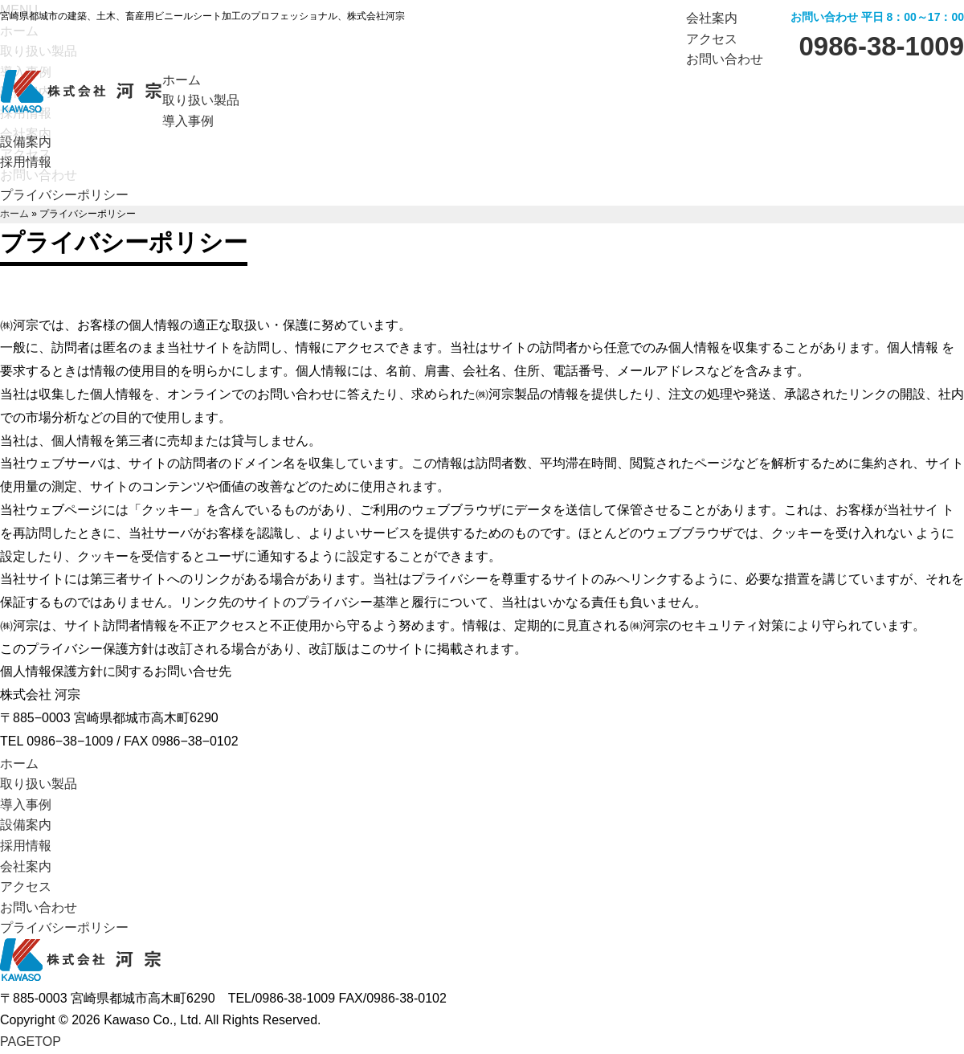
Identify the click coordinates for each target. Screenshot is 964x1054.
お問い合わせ (724, 59)
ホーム (14, 213)
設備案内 (25, 824)
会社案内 (711, 18)
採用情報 (25, 845)
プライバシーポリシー (64, 195)
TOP (30, 1041)
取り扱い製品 (38, 783)
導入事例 (25, 804)
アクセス (711, 39)
